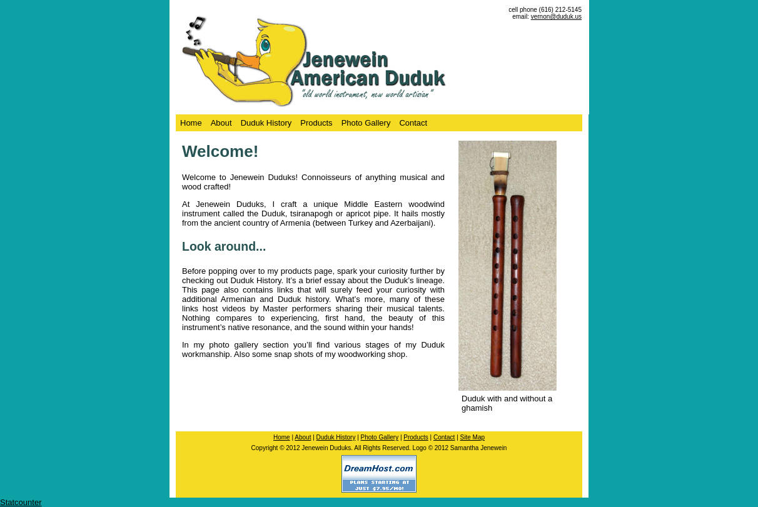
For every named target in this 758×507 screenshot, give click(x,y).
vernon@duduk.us (556, 16)
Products (316, 123)
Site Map (472, 437)
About (221, 123)
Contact (413, 123)
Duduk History (266, 123)
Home (191, 123)
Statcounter (21, 502)
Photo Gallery (366, 123)
